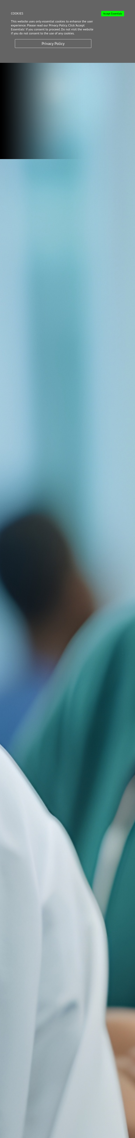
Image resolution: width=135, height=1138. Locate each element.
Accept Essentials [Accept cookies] (112, 13)
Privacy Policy (53, 43)
